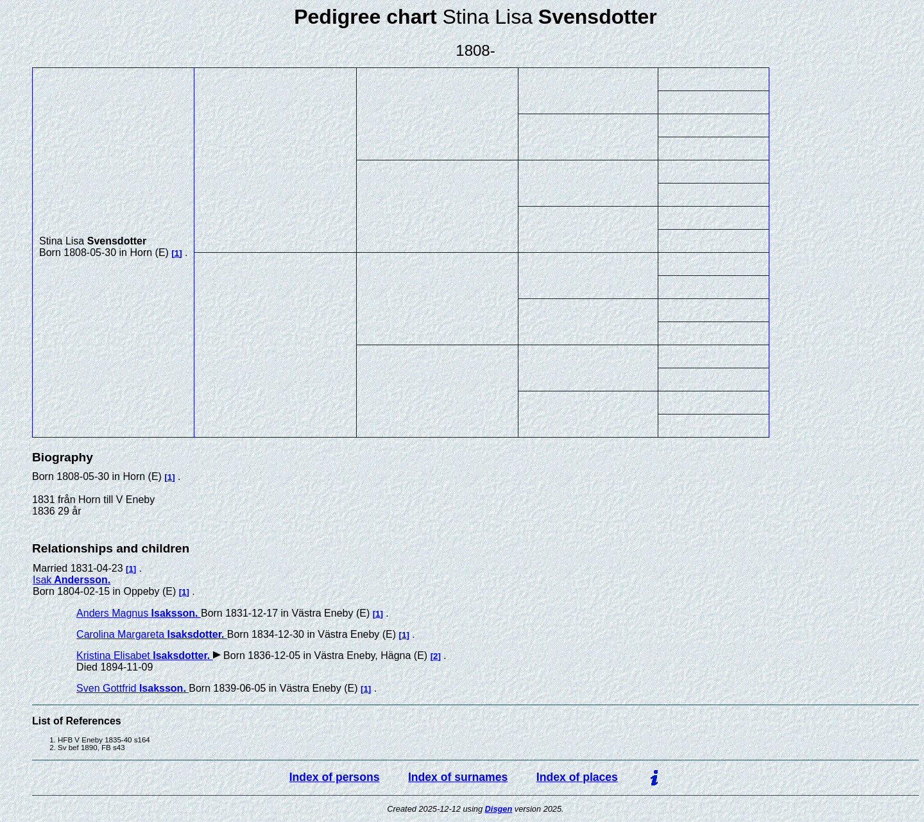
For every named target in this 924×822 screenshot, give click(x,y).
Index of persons (334, 777)
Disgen (499, 809)
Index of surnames (458, 777)
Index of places (577, 777)
